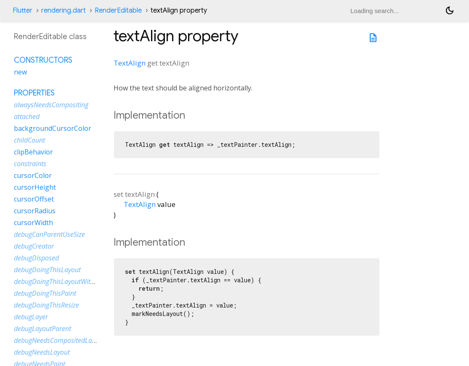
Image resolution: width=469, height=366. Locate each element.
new (20, 72)
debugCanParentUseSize (49, 234)
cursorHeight (35, 187)
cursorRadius (35, 210)
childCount (29, 140)
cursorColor (33, 175)
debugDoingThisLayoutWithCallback (66, 281)
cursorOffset (34, 199)
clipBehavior (33, 151)
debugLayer (31, 316)
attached (27, 116)
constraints (30, 163)
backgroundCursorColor (52, 128)
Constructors (43, 60)
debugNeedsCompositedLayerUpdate (68, 340)
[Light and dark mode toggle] (449, 10)
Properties (34, 93)
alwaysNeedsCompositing (51, 104)
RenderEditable (118, 10)
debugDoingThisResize (46, 305)
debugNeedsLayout (42, 352)
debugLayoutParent (42, 328)
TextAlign (130, 63)
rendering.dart (63, 10)
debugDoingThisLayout (47, 269)
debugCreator (34, 246)
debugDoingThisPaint (45, 293)
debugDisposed (36, 258)
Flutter (22, 10)
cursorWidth (33, 222)
